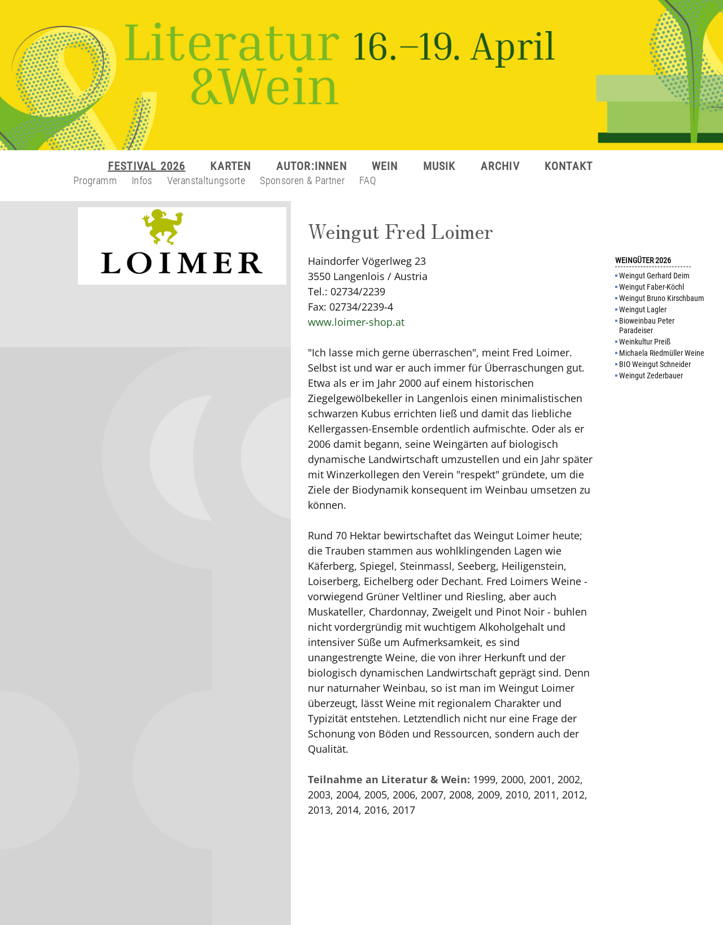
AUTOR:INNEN (311, 166)
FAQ (367, 180)
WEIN (385, 166)
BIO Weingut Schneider (655, 364)
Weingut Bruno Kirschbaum (661, 298)
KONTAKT (569, 166)
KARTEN (230, 166)
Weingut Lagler (643, 309)
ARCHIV (500, 166)
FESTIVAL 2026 (147, 166)
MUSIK (439, 166)
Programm (95, 180)
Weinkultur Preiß (644, 341)
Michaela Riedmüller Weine (661, 352)
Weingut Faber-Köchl (651, 286)
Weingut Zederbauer (651, 375)
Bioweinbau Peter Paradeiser (646, 325)
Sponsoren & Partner (302, 180)
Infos (142, 180)
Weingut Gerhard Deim (654, 275)
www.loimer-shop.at (356, 322)
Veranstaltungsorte (206, 180)
